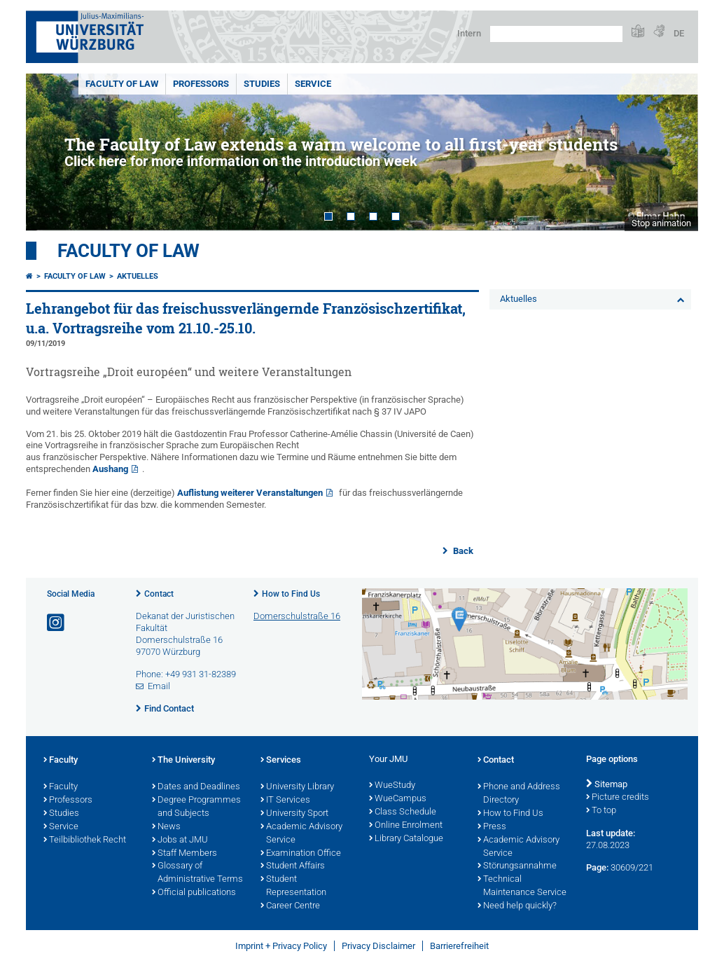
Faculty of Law (121, 83)
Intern (469, 33)
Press (492, 827)
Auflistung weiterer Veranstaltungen (250, 492)
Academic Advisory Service (301, 834)
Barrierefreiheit (459, 946)
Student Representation (293, 886)
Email (159, 686)
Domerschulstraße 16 (296, 616)
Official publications (194, 893)
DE (679, 33)
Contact (159, 594)
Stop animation (661, 223)
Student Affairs (292, 866)
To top (601, 811)
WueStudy (392, 786)
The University (183, 760)
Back (462, 551)
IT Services (285, 800)
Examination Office (300, 853)
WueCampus (397, 799)
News (166, 827)
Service (313, 83)
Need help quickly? (517, 906)
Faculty (60, 760)
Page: (597, 867)
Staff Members (184, 853)
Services (280, 760)
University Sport (294, 814)
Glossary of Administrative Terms (197, 873)
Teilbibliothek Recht (84, 840)
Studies (262, 83)
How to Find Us (291, 594)
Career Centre (290, 906)
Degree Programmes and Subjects (196, 807)
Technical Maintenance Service (522, 886)
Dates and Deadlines (196, 787)
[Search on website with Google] (556, 34)
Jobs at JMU (180, 840)
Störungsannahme (517, 866)
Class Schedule (402, 812)
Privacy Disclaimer (378, 946)
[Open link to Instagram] (57, 623)
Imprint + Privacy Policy (281, 946)
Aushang (110, 469)
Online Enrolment (406, 825)
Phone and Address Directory (519, 794)
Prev (50, 152)
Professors (201, 83)
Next (673, 152)
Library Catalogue (406, 839)
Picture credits (617, 797)
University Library (297, 787)
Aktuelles (137, 276)
